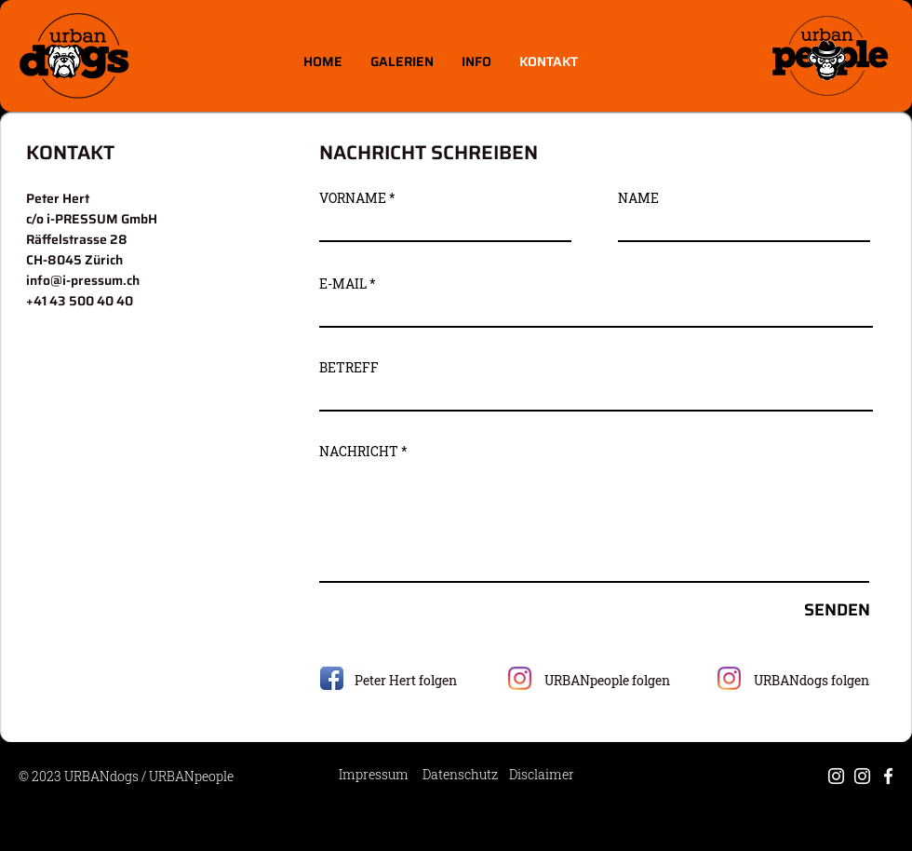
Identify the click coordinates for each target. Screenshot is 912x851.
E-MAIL (343, 283)
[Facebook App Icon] (331, 678)
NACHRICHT (358, 451)
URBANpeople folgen (607, 680)
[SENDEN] (805, 610)
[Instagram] (519, 678)
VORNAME (352, 198)
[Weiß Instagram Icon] (836, 776)
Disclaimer (541, 774)
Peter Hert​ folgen (406, 680)
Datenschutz (460, 774)
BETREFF (349, 367)
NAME (638, 198)
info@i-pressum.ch (83, 280)
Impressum (374, 774)
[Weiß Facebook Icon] (888, 776)
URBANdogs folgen (811, 680)
